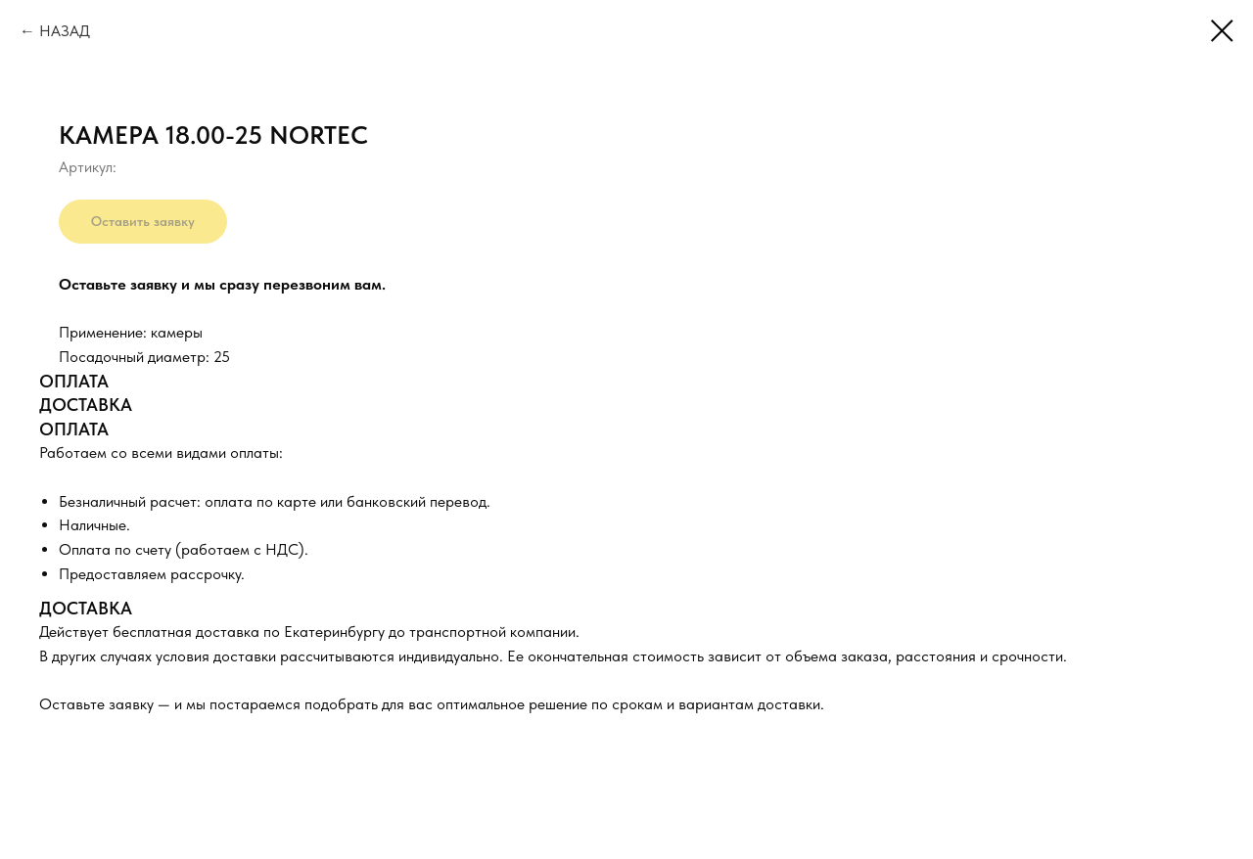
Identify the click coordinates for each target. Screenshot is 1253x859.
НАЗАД (64, 31)
